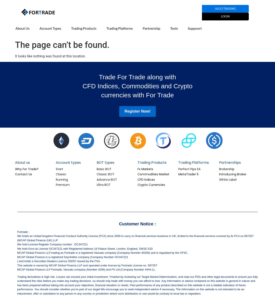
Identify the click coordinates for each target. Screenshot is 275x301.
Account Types (50, 28)
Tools (174, 28)
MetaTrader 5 (188, 174)
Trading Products (83, 28)
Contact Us (23, 174)
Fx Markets (145, 169)
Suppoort (195, 28)
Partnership (151, 28)
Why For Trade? (26, 169)
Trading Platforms (119, 28)
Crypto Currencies (151, 185)
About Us (22, 28)
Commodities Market (153, 174)
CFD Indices (146, 179)
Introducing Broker (232, 174)
